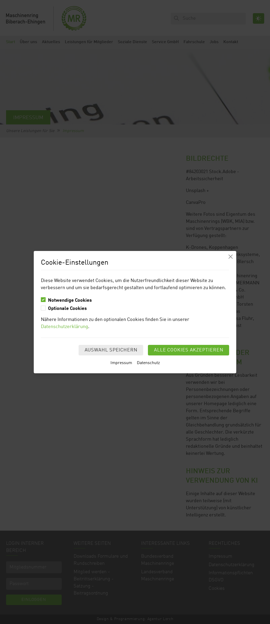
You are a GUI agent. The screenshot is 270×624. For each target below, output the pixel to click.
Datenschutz (148, 363)
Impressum (121, 363)
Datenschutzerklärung (64, 326)
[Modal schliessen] (230, 256)
